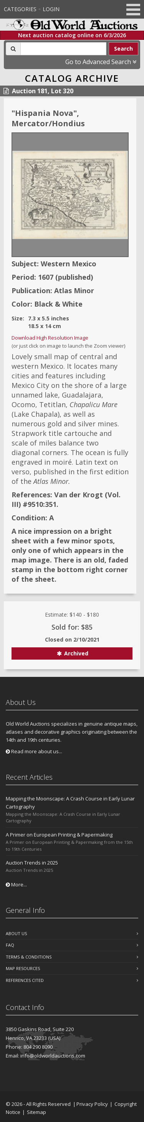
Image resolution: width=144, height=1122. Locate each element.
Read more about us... (34, 751)
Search (123, 48)
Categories (20, 9)
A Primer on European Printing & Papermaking (59, 834)
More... (16, 884)
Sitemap (36, 1112)
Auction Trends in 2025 (32, 862)
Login (51, 9)
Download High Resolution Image (50, 337)
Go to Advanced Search (100, 62)
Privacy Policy (92, 1104)
